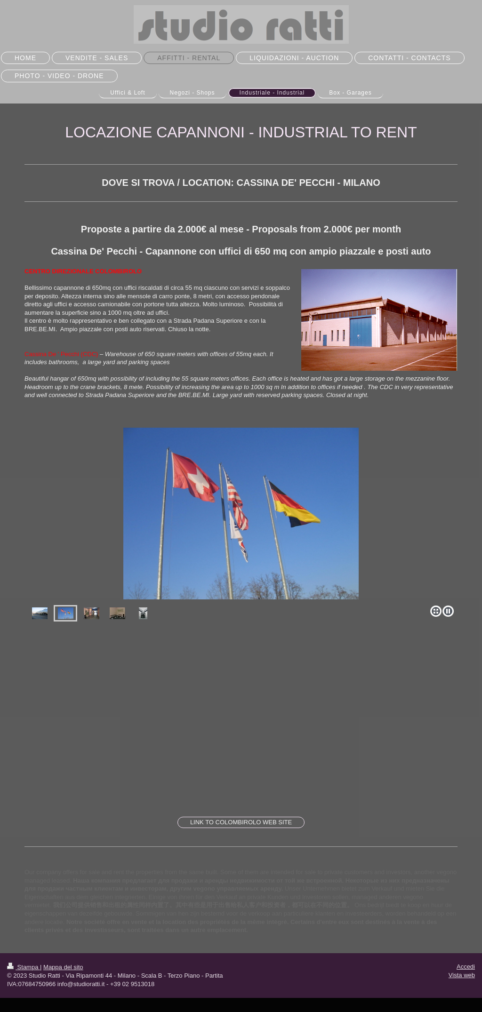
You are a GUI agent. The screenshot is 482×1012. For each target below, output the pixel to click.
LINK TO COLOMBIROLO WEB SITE (241, 822)
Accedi (466, 966)
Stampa (23, 967)
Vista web (462, 975)
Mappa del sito (63, 967)
